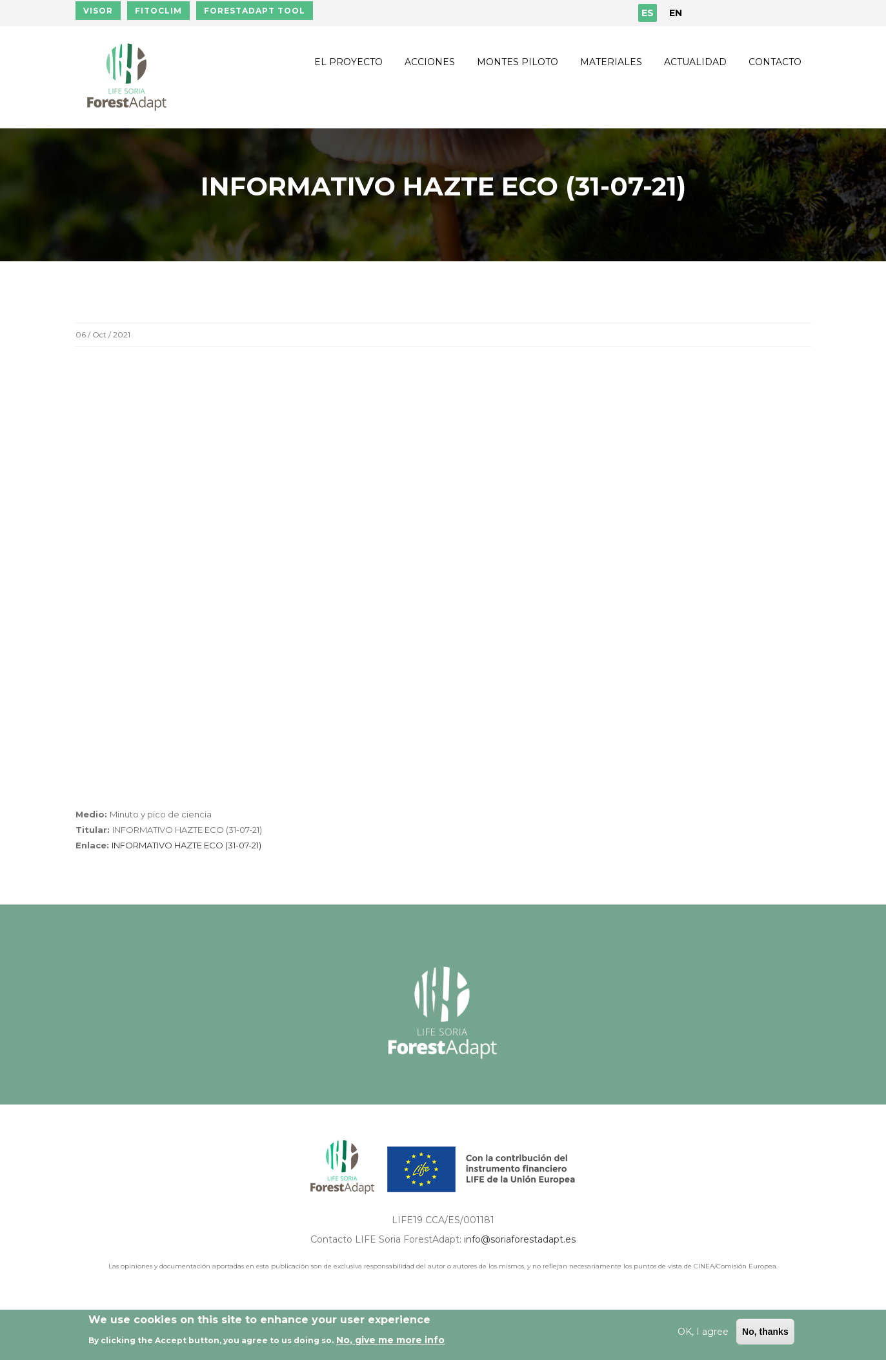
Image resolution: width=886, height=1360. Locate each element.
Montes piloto (517, 62)
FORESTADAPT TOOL (254, 10)
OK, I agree (703, 1331)
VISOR (98, 10)
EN (675, 13)
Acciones (430, 62)
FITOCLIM (158, 10)
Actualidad (695, 62)
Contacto (775, 62)
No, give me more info (390, 1340)
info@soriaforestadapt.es (520, 1239)
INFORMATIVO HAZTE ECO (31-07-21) (186, 845)
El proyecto (348, 62)
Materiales (611, 62)
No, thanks (765, 1331)
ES (647, 13)
